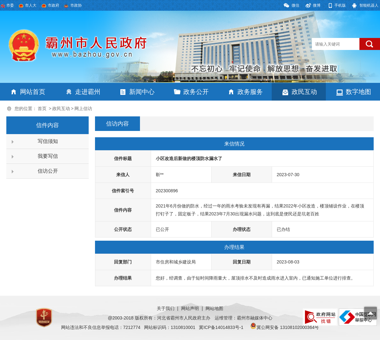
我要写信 (48, 156)
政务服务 (250, 91)
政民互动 (304, 91)
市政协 (76, 5)
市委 (10, 5)
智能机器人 (368, 5)
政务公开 (196, 91)
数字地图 (358, 91)
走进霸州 (87, 91)
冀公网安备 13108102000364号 (287, 327)
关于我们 (165, 308)
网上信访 (83, 108)
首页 (42, 108)
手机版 (340, 5)
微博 (316, 5)
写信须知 (48, 141)
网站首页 (32, 91)
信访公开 (48, 171)
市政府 (53, 5)
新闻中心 (142, 91)
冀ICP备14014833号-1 (221, 327)
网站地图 (214, 308)
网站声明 (190, 308)
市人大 (30, 5)
